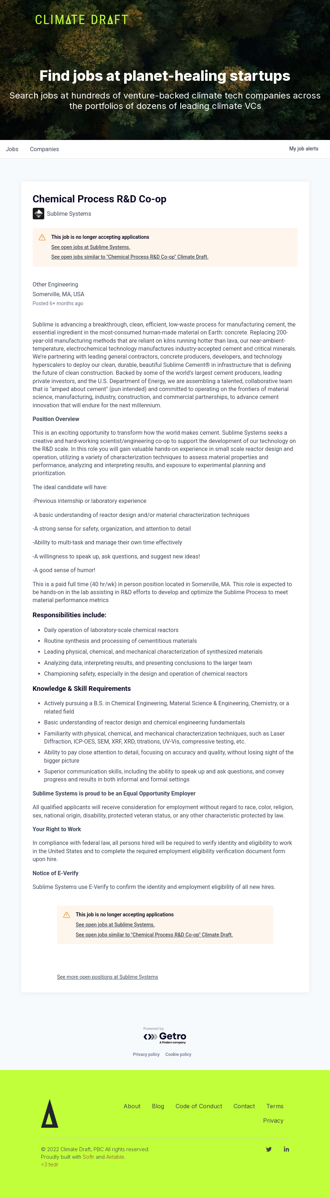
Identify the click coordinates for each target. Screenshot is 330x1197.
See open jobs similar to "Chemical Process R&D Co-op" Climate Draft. (130, 257)
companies (44, 149)
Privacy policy (146, 1054)
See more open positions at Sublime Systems (107, 977)
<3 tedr (49, 1164)
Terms (275, 1106)
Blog (158, 1106)
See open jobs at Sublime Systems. (91, 247)
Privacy (273, 1120)
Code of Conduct (199, 1106)
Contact (244, 1106)
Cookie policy (178, 1054)
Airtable (115, 1157)
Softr (88, 1157)
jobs (12, 149)
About (131, 1106)
